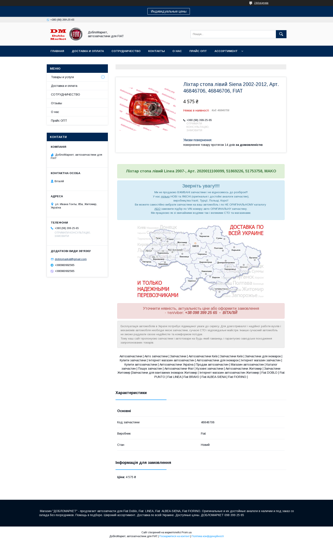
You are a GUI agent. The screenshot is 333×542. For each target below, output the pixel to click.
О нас (177, 51)
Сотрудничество (126, 51)
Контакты (156, 51)
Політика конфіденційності (208, 536)
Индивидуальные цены (168, 11)
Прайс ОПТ (198, 51)
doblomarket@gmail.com (71, 259)
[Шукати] (281, 34)
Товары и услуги (62, 77)
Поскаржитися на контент (174, 536)
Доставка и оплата (88, 51)
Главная (57, 51)
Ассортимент (226, 51)
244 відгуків (261, 2)
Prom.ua (187, 532)
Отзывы (56, 103)
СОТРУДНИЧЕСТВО (65, 94)
